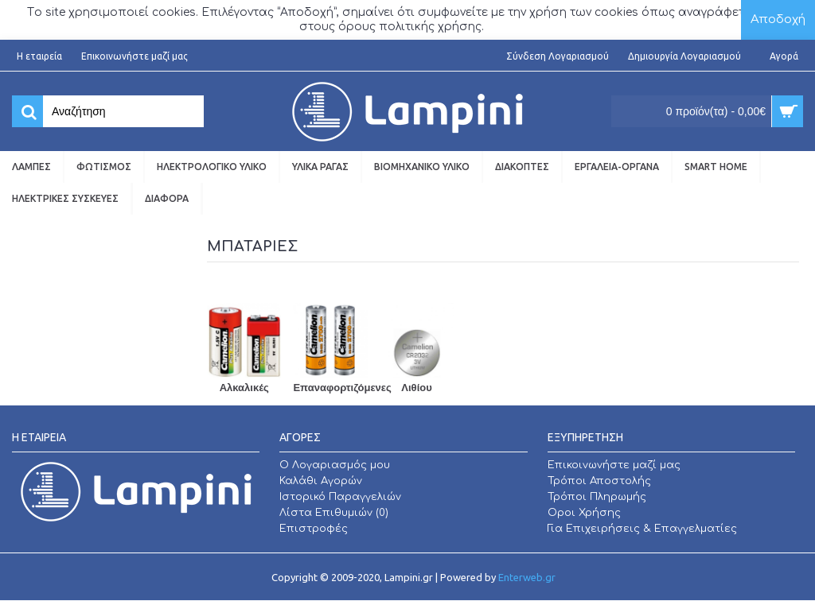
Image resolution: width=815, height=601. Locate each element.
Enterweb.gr (527, 577)
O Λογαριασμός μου (334, 465)
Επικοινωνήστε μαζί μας (614, 465)
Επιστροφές (313, 528)
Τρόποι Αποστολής (599, 481)
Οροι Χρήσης (584, 512)
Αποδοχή (778, 19)
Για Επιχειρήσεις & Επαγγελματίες (642, 528)
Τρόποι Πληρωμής (597, 496)
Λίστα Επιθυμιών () (333, 512)
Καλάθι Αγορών (320, 481)
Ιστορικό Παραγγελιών (340, 496)
